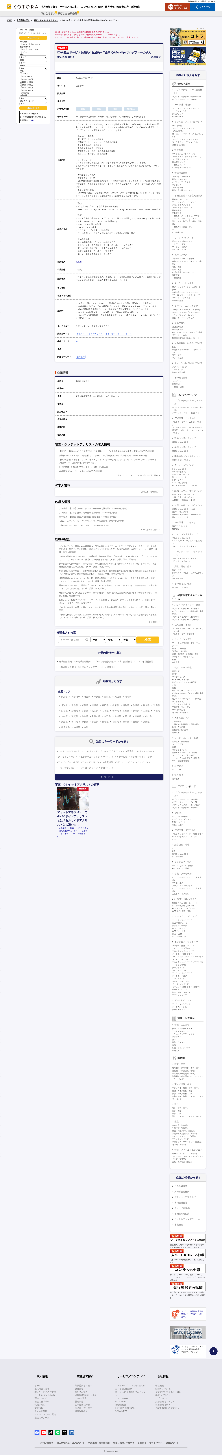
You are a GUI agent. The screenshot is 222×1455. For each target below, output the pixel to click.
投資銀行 (81, 357)
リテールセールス (179, 335)
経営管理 (178, 766)
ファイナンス (143, 762)
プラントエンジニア (180, 1139)
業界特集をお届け (83, 1385)
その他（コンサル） (184, 583)
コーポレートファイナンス (71, 751)
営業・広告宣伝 (181, 1025)
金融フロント (180, 323)
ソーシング (108, 757)
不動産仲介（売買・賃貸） (183, 227)
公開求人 (24, 44)
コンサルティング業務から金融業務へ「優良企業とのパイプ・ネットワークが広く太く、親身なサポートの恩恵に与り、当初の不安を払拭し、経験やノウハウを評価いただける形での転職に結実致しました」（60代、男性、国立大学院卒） (108, 549)
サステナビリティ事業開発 (183, 634)
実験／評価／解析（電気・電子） (186, 1088)
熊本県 (126, 722)
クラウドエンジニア (180, 968)
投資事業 (178, 150)
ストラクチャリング (67, 757)
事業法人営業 (177, 330)
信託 (174, 347)
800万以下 (25, 73)
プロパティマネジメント (182, 208)
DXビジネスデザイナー (181, 819)
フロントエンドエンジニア (183, 951)
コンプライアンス (179, 750)
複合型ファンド (178, 162)
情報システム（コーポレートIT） (186, 903)
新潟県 (74, 711)
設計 (176, 1104)
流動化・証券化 (178, 145)
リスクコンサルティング (186, 534)
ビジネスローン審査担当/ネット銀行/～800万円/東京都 (83, 467)
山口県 (148, 716)
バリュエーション (145, 751)
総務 (174, 688)
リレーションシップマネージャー (186, 312)
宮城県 (95, 705)
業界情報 (39, 1408)
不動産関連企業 (66, 667)
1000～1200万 (26, 79)
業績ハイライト (162, 1395)
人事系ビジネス (181, 718)
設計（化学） (177, 1114)
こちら (31, 120)
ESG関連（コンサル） (185, 418)
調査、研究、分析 (183, 566)
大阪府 (118, 696)
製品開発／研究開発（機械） (184, 1071)
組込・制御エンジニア (181, 992)
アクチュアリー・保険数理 (183, 259)
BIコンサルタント (179, 477)
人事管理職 (176, 721)
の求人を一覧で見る (149, 492)
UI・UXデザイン (179, 937)
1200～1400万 (26, 82)
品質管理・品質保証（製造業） (185, 1134)
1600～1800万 (26, 87)
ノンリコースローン (88, 768)
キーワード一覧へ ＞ (109, 777)
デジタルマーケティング (182, 926)
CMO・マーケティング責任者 (184, 682)
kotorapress (120, 1405)
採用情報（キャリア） (166, 1401)
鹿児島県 (65, 727)
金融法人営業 (177, 327)
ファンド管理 (177, 188)
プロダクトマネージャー (182, 707)
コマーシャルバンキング (186, 306)
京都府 (64, 716)
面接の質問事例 (42, 1401)
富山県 (95, 711)
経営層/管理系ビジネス (86, 1395)
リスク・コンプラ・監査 (186, 738)
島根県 (118, 716)
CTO (174, 848)
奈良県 (85, 716)
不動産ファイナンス (180, 199)
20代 (23, 49)
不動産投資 (122, 757)
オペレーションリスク (181, 250)
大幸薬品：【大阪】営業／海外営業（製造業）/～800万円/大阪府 (88, 512)
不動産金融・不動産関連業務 (188, 195)
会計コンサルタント (180, 512)
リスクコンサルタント (181, 538)
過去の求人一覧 (42, 1417)
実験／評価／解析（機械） (183, 1091)
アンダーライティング (141, 757)
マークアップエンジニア (182, 920)
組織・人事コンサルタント (183, 494)
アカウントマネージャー (182, 886)
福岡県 (128, 696)
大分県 (136, 722)
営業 (174, 1040)
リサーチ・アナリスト (181, 298)
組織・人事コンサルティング (188, 490)
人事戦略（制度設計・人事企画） (186, 724)
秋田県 (105, 705)
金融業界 (79, 1389)
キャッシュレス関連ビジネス (188, 363)
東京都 (79, 262)
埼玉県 (87, 696)
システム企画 (177, 857)
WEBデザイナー (178, 928)
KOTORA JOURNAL (125, 1408)
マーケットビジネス (184, 283)
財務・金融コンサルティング (188, 505)
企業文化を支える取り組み (168, 1392)
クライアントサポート (181, 704)
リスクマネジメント (184, 237)
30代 (29, 49)
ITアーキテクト (178, 480)
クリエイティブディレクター (184, 1034)
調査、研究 (176, 570)
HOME (9, 20)
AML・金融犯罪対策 (180, 761)
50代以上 (24, 52)
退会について (172, 1443)
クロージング (107, 768)
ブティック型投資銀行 (105, 661)
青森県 (74, 705)
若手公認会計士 (82, 1405)
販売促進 (175, 1050)
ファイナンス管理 (183, 639)
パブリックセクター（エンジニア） (187, 805)
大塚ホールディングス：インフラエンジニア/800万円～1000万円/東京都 (91, 521)
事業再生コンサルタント (182, 460)
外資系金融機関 (83, 661)
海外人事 (175, 732)
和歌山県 (96, 716)
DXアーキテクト (179, 822)
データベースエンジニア (182, 973)
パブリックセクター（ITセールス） (186, 808)
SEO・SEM (177, 934)
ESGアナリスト (178, 114)
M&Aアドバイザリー (180, 526)
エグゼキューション (90, 757)
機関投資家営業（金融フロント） (186, 338)
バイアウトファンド (114, 751)
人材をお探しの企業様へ (197, 1)
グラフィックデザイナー (182, 1029)
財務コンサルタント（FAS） (184, 509)
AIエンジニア (177, 825)
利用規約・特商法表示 (98, 1443)
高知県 (95, 722)
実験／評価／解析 (183, 1084)
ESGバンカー (177, 117)
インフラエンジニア (180, 979)
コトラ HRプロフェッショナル (129, 1385)
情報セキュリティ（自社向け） (185, 752)
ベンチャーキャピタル (181, 168)
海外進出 (178, 775)
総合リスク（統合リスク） (183, 241)
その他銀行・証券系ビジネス (188, 343)
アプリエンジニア (179, 995)
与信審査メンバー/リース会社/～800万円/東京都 (80, 471)
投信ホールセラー (179, 179)
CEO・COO (177, 770)
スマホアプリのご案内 (45, 1414)
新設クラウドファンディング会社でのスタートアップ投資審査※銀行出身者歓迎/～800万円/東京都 (103, 455)
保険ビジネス (180, 255)
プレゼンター (177, 185)
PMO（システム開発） (181, 868)
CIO (173, 851)
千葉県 (97, 696)
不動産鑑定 (176, 210)
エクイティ (129, 762)
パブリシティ (161, 1398)
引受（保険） (177, 267)
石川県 (105, 711)
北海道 (64, 705)
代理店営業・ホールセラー (183, 272)
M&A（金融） (177, 126)
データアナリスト (179, 1010)
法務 (174, 747)
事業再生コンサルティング (187, 456)
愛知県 (107, 696)
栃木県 (146, 705)
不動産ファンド (178, 165)
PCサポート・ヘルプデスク (183, 908)
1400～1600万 (26, 85)
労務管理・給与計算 (180, 730)
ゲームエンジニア (179, 990)
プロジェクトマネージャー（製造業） (187, 1142)
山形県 (115, 705)
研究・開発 (179, 1064)
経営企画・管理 (181, 844)
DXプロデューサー (180, 817)
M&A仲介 (176, 529)
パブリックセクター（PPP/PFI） (185, 99)
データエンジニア (179, 976)
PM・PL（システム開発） (183, 866)
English (212, 1)
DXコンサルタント (180, 483)
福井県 (115, 711)
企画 (174, 685)
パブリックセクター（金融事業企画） (187, 97)
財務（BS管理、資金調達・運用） (186, 654)
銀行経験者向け (82, 1411)
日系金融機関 (65, 661)
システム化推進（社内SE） (183, 906)
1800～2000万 (26, 90)
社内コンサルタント (180, 854)
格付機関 (175, 384)
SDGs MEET (121, 1411)
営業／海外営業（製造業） (183, 1162)
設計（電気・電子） (180, 1108)
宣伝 (174, 1045)
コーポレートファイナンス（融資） (187, 310)
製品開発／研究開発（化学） (184, 1074)
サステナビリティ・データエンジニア (187, 834)
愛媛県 (85, 722)
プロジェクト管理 (183, 862)
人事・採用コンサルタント (183, 497)
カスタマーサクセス (180, 894)
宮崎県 (146, 722)
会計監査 (175, 662)
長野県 (85, 711)
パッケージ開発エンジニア (183, 946)
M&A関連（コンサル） (185, 522)
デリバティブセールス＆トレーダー (187, 295)
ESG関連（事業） (183, 625)
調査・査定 (176, 270)
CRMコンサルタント (180, 474)
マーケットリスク (179, 247)
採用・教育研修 (178, 727)
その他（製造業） (179, 1145)
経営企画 (175, 671)
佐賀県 (105, 722)
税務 (174, 659)
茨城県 (136, 705)
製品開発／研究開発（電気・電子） (187, 1068)
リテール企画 (177, 358)
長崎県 (115, 722)
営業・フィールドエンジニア (188, 1150)
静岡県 (136, 711)
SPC (118, 762)
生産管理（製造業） (180, 1125)
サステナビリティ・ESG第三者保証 (187, 427)
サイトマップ (155, 1443)
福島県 (126, 705)
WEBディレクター (179, 931)
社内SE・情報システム (185, 899)
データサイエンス (183, 1000)
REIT (76, 762)
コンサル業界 (81, 1392)
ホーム (38, 1385)
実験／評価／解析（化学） (183, 1094)
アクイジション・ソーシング (184, 202)
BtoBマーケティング (180, 679)
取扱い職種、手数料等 (124, 1443)
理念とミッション (163, 1389)
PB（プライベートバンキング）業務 (187, 332)
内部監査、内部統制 (180, 741)
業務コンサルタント (180, 451)
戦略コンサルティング (185, 438)
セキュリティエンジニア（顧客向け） (187, 987)
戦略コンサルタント (180, 442)
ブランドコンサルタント (182, 561)
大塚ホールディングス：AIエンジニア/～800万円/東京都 (84, 525)
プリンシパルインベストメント (185, 154)
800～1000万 (26, 76)
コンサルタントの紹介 (45, 1395)
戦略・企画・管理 (183, 667)
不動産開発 (176, 213)
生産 (176, 1121)
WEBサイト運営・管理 (181, 911)
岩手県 (85, 705)
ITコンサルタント (179, 469)
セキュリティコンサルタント (184, 546)
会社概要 (159, 1385)
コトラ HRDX (121, 1398)
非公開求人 (35, 44)
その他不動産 (177, 232)
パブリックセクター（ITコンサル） (186, 413)
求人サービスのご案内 (45, 1392)
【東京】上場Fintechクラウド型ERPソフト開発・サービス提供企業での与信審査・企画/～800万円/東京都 (106, 451)
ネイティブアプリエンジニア (184, 970)
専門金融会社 (126, 661)
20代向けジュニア (83, 1408)
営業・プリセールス (184, 873)
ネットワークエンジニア (182, 981)
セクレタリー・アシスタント (184, 690)
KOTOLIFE (120, 1401)
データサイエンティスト (182, 1004)
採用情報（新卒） (163, 1405)
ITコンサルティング (183, 465)
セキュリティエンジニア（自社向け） (187, 758)
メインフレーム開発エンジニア (185, 948)
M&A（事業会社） (179, 710)
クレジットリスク (179, 244)
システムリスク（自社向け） (184, 755)
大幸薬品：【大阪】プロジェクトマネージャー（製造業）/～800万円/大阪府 (93, 508)
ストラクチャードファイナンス (185, 142)
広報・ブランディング (181, 1048)
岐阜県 (126, 711)
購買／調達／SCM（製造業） (184, 1131)
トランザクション (66, 768)
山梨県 (64, 711)
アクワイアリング (179, 367)
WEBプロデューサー (180, 923)
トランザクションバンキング (118, 334)
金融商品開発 (177, 301)
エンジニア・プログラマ (186, 942)
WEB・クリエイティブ (185, 916)
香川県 (74, 722)
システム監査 (177, 744)
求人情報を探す (23, 20)
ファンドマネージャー (181, 177)
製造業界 (79, 1401)
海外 (86, 727)
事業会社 (111, 667)
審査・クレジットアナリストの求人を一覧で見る (137, 475)
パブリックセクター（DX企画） (185, 799)
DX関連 (178, 813)
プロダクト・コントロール (183, 657)
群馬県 (156, 705)
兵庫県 (156, 711)
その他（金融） (181, 377)
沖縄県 (77, 727)
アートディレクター (180, 1031)
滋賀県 (74, 716)
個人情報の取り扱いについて (71, 1443)
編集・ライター (178, 1042)
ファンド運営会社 (144, 661)
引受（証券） (177, 355)
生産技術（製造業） (180, 1128)
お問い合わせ (46, 1443)
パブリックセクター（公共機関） (186, 619)
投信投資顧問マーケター (182, 190)
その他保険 (176, 278)
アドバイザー (64, 762)
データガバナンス (179, 1007)
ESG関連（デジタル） (185, 830)
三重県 (146, 711)
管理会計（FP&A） (180, 651)
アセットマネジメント (181, 205)
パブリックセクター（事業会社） (186, 608)
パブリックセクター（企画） (188, 605)
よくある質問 (41, 1411)
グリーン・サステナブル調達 (184, 1136)
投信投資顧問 (180, 173)
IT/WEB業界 (80, 1398)
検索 (147, 640)
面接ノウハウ (41, 1398)
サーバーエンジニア (180, 984)
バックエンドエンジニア (182, 954)
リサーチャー (177, 578)
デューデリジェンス (91, 762)
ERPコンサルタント (180, 472)
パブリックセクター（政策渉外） (186, 617)
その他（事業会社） (180, 712)
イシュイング (177, 370)
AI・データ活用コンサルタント (185, 485)
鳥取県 (107, 716)
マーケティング (178, 677)
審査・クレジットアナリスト (46, 20)
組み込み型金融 (178, 372)
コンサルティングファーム (90, 667)
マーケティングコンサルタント (185, 558)
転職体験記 (40, 1405)
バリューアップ (94, 751)
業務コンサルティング (185, 447)
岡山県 (128, 716)
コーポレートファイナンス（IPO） (186, 139)
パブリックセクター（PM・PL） (185, 802)
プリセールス (177, 883)
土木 (174, 230)
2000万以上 (25, 93)
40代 (36, 49)
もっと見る (153, 622)
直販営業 (175, 275)
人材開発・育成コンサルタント (185, 500)
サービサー (176, 381)
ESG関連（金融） (183, 104)
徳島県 (64, 722)
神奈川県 (75, 696)
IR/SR (174, 674)
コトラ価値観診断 (123, 1389)
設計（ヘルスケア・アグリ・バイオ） (187, 1116)
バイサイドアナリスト (181, 182)
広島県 (138, 716)
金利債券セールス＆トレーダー (185, 292)
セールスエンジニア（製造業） (185, 1154)
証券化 (130, 751)
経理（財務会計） (179, 648)
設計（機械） (177, 1111)
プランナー (176, 1037)
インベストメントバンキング (188, 122)
